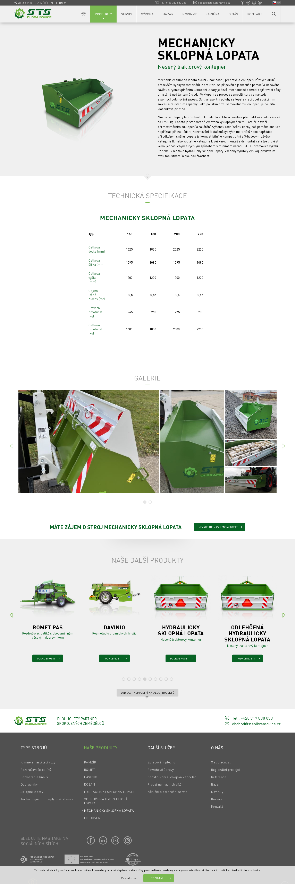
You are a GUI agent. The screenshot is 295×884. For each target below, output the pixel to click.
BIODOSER (92, 818)
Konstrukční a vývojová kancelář (172, 777)
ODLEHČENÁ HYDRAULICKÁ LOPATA (106, 801)
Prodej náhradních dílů (165, 784)
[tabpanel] (147, 441)
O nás (233, 14)
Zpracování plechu (161, 762)
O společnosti (221, 762)
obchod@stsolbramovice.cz (214, 2)
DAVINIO (90, 777)
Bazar (168, 14)
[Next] (283, 446)
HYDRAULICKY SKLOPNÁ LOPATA (109, 792)
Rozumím (157, 878)
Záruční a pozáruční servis (167, 792)
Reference (218, 777)
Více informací (129, 878)
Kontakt (254, 14)
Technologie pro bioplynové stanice (47, 799)
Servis (126, 14)
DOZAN (89, 784)
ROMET (89, 770)
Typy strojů (33, 747)
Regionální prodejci (225, 770)
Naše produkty (101, 747)
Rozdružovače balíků (35, 770)
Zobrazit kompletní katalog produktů (147, 692)
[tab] (144, 502)
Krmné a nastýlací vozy (37, 762)
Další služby (161, 747)
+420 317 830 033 (176, 2)
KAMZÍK (90, 762)
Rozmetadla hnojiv (34, 777)
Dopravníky (29, 784)
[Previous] (11, 446)
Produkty (103, 14)
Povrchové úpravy (161, 770)
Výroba (147, 14)
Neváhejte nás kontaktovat (218, 527)
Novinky (189, 14)
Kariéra (212, 14)
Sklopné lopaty (31, 792)
